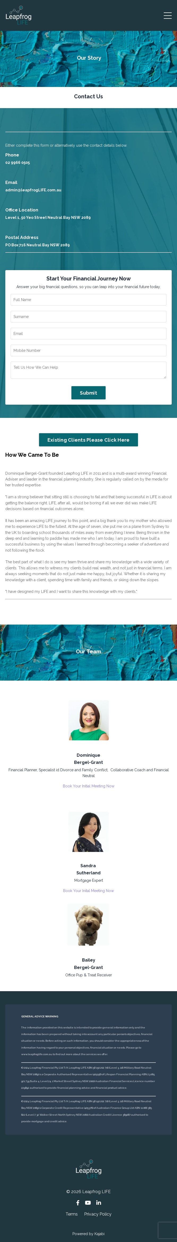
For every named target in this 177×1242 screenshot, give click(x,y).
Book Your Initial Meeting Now (88, 786)
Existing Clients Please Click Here (89, 440)
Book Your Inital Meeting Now (88, 891)
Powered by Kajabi (88, 1234)
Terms (72, 1214)
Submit (88, 393)
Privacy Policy (97, 1214)
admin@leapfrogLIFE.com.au (33, 190)
